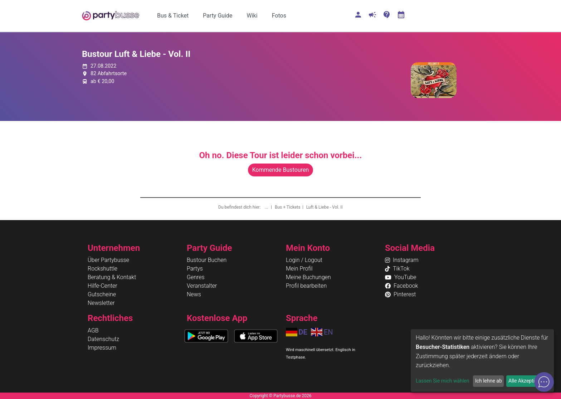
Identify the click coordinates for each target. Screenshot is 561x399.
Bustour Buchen (206, 260)
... (267, 207)
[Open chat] (544, 382)
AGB (93, 330)
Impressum (102, 347)
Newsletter (101, 303)
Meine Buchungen (308, 277)
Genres (196, 277)
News (194, 294)
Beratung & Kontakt (112, 277)
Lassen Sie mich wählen (442, 381)
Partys (195, 268)
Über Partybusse (108, 260)
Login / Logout (304, 260)
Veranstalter (202, 285)
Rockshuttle (102, 268)
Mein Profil (299, 268)
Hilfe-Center (102, 285)
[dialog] (482, 360)
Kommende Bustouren (280, 169)
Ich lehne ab (488, 381)
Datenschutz (103, 339)
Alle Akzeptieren (526, 381)
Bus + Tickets (288, 207)
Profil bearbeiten (306, 285)
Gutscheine (102, 294)
